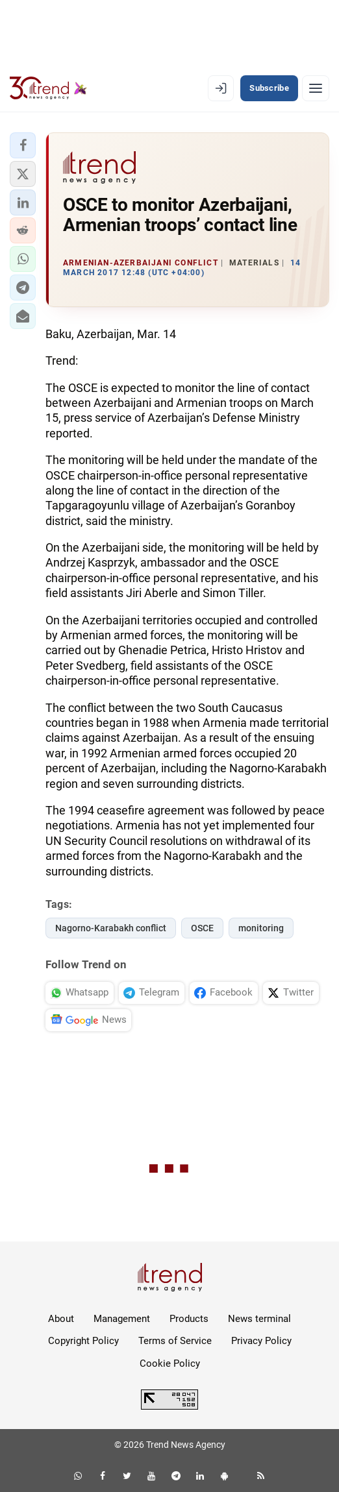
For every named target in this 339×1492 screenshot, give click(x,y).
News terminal (259, 1319)
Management (122, 1319)
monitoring (261, 928)
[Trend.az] (48, 88)
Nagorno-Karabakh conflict (110, 928)
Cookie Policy (170, 1363)
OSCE (202, 928)
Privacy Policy (261, 1341)
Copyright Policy (83, 1341)
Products (189, 1319)
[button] (22, 145)
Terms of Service (175, 1341)
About (61, 1319)
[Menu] (315, 88)
